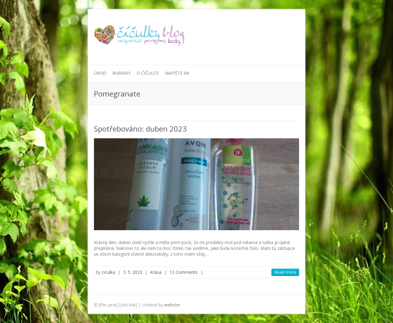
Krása (155, 272)
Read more (285, 272)
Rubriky (121, 73)
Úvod (100, 73)
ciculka (108, 272)
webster (172, 305)
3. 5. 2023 (132, 272)
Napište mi (177, 73)
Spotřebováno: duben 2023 (140, 129)
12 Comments (183, 272)
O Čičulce (148, 73)
